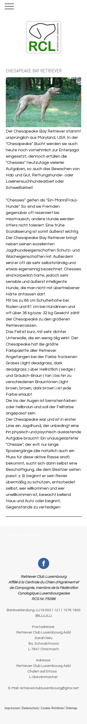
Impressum (12, 708)
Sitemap (71, 708)
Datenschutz (30, 708)
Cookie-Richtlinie (52, 708)
